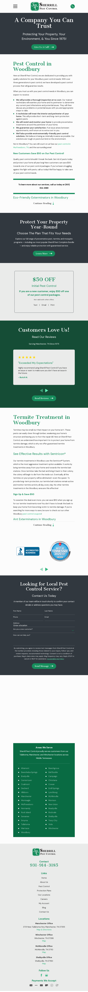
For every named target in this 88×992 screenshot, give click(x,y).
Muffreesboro (27, 743)
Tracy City (52, 759)
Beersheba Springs (29, 711)
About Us (44, 821)
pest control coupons (32, 514)
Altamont (25, 707)
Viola (50, 763)
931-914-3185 (44, 804)
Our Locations (44, 834)
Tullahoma (25, 763)
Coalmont (25, 723)
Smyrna (24, 759)
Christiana (52, 719)
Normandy (25, 747)
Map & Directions (44, 869)
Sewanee (25, 755)
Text (35, 305)
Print (52, 305)
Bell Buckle (53, 711)
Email (44, 305)
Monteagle (25, 740)
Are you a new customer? (23, 630)
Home (44, 817)
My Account (44, 843)
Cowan (51, 723)
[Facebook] (41, 914)
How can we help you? (21, 636)
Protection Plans (44, 830)
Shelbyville (52, 755)
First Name (17, 612)
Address (16, 624)
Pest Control (44, 826)
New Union (53, 743)
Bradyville (25, 715)
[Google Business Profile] (46, 914)
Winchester (53, 768)
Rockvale (52, 751)
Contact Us (44, 851)
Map (44, 880)
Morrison (52, 740)
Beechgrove (53, 707)
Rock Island (26, 751)
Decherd (25, 727)
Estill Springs (53, 727)
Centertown (26, 719)
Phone (15, 618)
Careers (44, 838)
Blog (44, 847)
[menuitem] (16, 941)
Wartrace (25, 768)
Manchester (26, 736)
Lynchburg (52, 731)
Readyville (52, 747)
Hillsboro (24, 731)
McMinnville (53, 736)
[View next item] (46, 391)
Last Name (49, 612)
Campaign (52, 715)
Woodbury (25, 772)
